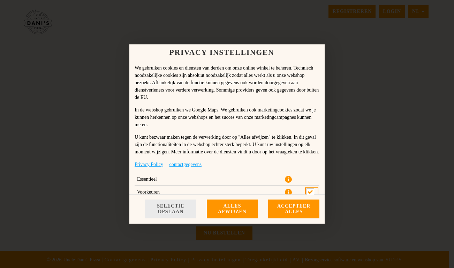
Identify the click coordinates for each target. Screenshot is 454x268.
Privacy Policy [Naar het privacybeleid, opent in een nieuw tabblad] (149, 164)
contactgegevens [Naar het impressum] (185, 164)
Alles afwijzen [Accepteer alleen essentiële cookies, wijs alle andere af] (232, 208)
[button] (288, 179)
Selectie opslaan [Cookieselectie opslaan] (170, 208)
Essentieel (147, 179)
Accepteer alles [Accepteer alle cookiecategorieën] (293, 208)
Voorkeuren (148, 192)
